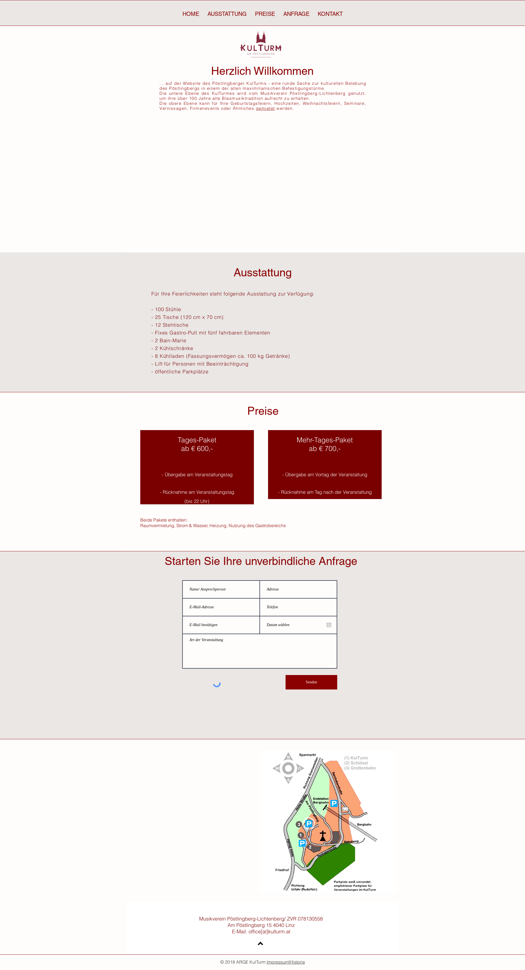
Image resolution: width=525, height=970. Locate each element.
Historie (297, 962)
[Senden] (311, 682)
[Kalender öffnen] (329, 625)
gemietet (265, 108)
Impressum (278, 962)
